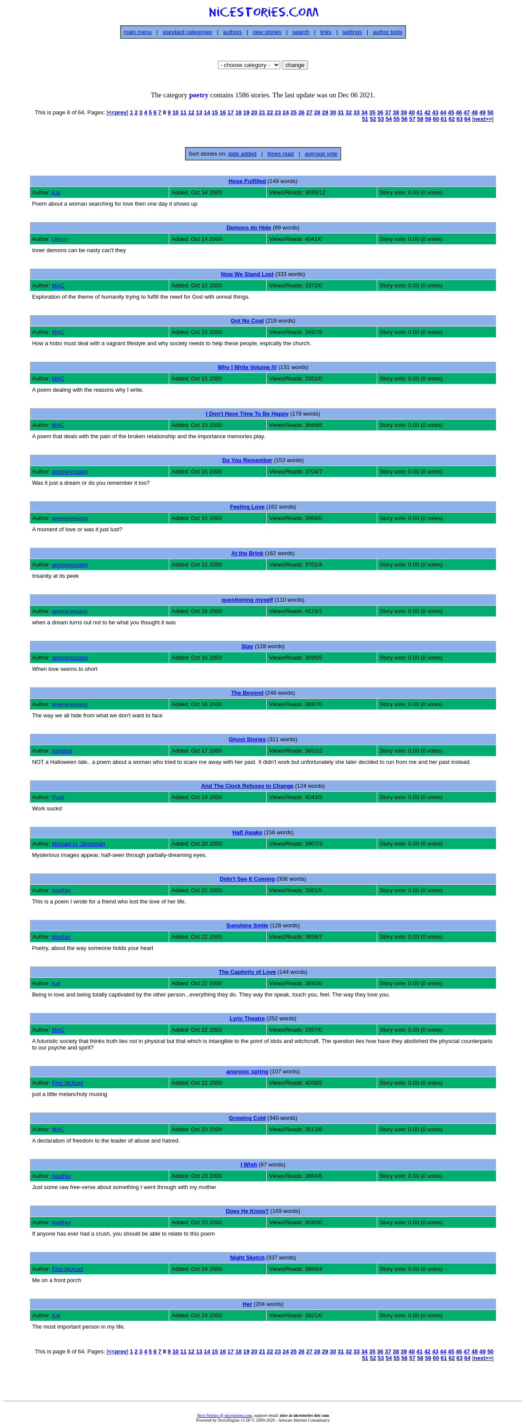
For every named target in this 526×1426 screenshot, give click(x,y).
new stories (267, 32)
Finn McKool (67, 1082)
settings (352, 32)
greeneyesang (69, 471)
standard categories (187, 32)
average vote (321, 153)
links (326, 32)
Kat (56, 192)
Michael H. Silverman (78, 843)
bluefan (61, 936)
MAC (58, 285)
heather (61, 890)
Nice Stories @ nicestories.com (224, 1415)
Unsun (60, 239)
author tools (387, 32)
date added (242, 153)
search (300, 32)
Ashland (61, 750)
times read (281, 153)
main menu (137, 32)
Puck (58, 797)
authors (232, 32)
